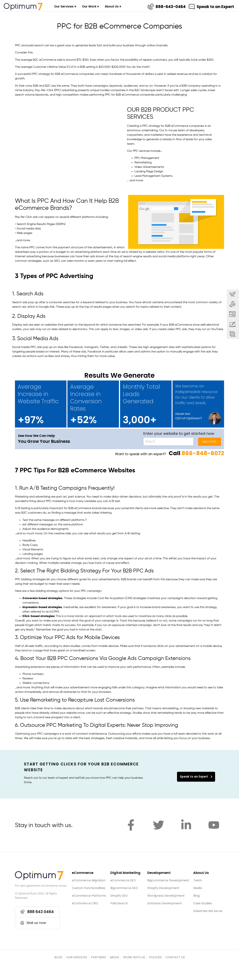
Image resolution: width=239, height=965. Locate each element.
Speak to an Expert (215, 6)
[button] (37, 912)
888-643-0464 (170, 6)
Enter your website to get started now (178, 433)
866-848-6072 (202, 453)
